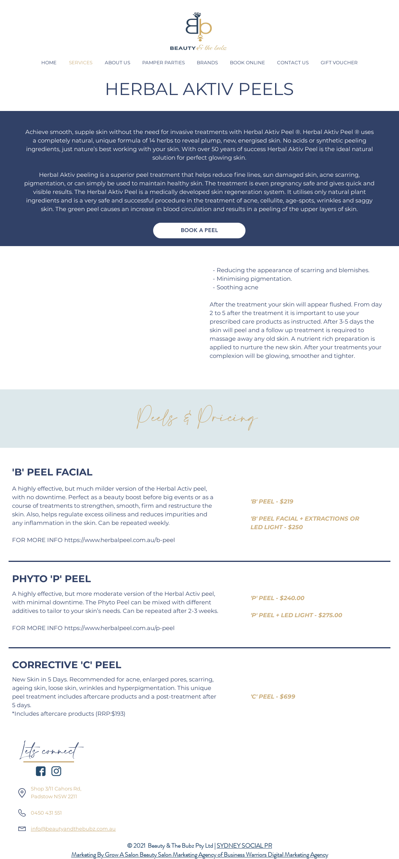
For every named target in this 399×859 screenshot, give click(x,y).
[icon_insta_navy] (56, 771)
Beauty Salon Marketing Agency (177, 854)
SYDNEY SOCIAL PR (244, 845)
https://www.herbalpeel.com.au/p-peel (119, 628)
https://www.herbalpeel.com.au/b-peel (120, 540)
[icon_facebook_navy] (41, 771)
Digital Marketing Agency (298, 854)
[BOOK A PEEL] (199, 230)
